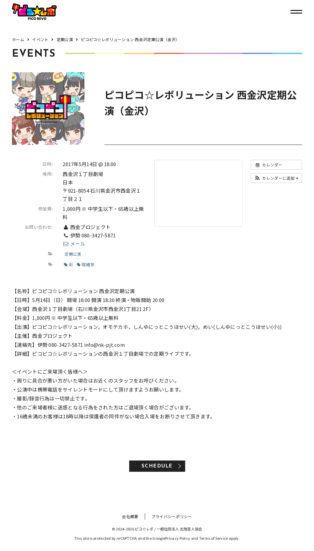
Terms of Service (213, 538)
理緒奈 (86, 264)
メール (74, 243)
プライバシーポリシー (171, 516)
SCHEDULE (157, 466)
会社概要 (130, 516)
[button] (276, 178)
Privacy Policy (177, 538)
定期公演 (73, 254)
